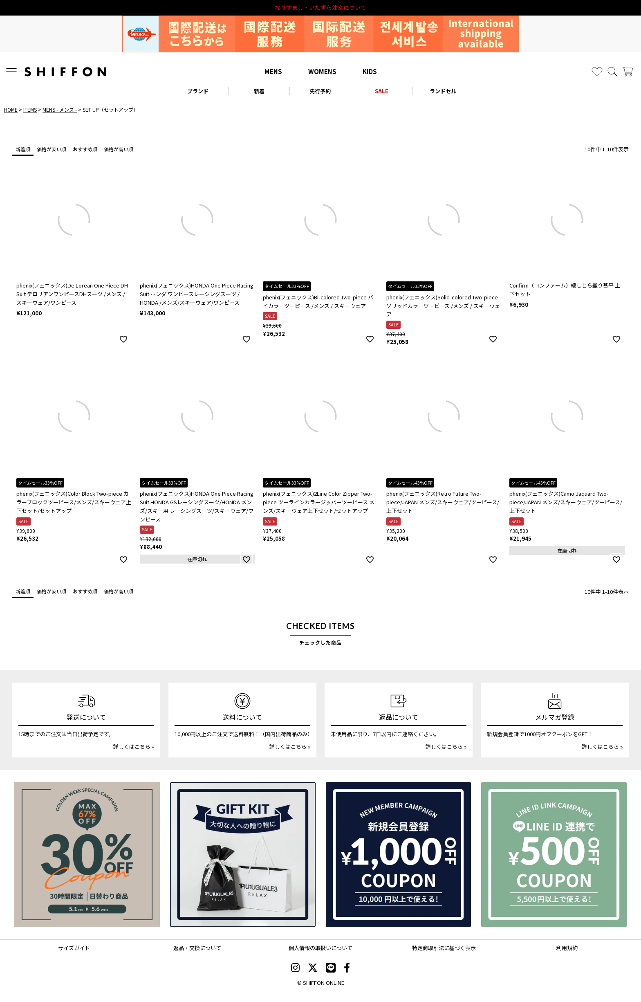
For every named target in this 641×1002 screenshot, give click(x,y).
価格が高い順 (118, 149)
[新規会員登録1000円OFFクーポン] (398, 855)
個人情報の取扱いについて (320, 948)
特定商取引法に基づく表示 (444, 948)
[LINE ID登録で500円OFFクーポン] (554, 855)
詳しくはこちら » (133, 746)
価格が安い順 (51, 149)
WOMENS (322, 71)
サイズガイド (74, 948)
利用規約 (567, 948)
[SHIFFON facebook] (347, 968)
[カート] (628, 72)
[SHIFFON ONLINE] (65, 72)
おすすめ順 (85, 149)
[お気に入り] (597, 72)
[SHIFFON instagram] (295, 968)
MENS (273, 71)
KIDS (370, 71)
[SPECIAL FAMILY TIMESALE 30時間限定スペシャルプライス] (87, 855)
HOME (11, 109)
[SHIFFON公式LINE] (331, 968)
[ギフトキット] (243, 855)
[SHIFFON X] (313, 968)
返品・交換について (197, 948)
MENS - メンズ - (60, 109)
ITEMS (30, 109)
